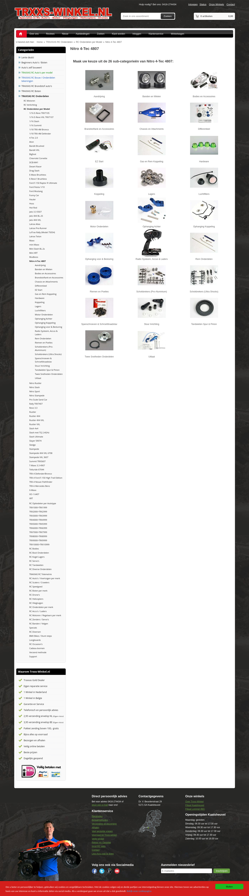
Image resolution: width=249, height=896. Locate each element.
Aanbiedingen (82, 34)
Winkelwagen (177, 34)
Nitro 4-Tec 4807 (113, 42)
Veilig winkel (98, 838)
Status (202, 4)
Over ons (34, 34)
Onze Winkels (216, 4)
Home (40, 42)
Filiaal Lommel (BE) (195, 809)
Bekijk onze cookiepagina (139, 891)
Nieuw (65, 34)
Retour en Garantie (101, 842)
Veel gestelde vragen (102, 831)
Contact (231, 4)
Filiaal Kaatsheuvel (194, 805)
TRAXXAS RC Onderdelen (59, 42)
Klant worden (118, 34)
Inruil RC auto (99, 846)
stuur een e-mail (100, 805)
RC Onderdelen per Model (89, 42)
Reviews (50, 34)
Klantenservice (156, 34)
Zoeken (168, 16)
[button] (221, 871)
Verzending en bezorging (104, 824)
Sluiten (229, 886)
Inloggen (193, 4)
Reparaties (97, 816)
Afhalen (96, 827)
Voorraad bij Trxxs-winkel (104, 835)
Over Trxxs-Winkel (194, 801)
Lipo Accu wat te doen (103, 853)
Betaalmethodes (100, 820)
